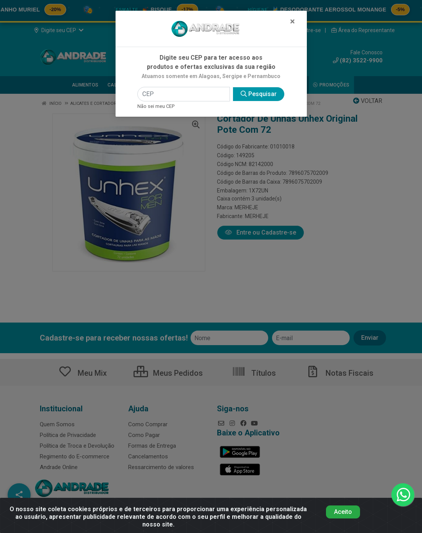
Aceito (343, 511)
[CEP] (183, 94)
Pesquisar (259, 94)
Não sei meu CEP (155, 106)
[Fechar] (292, 21)
